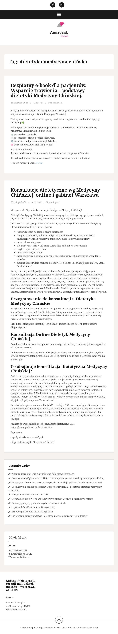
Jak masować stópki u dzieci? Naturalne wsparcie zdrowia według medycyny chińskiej (58, 478)
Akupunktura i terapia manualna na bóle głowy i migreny (43, 473)
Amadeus (78, 627)
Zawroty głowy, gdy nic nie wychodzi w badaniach (39, 503)
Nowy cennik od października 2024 (30, 494)
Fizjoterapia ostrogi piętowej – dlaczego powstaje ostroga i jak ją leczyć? (50, 515)
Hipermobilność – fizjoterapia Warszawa (33, 507)
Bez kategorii (55, 102)
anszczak (38, 102)
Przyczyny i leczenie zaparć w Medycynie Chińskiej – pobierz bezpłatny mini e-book (57, 482)
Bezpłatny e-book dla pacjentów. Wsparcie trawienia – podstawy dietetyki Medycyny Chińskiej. (49, 90)
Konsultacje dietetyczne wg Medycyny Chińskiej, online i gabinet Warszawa (55, 192)
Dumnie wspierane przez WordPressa (40, 627)
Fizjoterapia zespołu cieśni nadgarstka (32, 511)
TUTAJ (39, 162)
